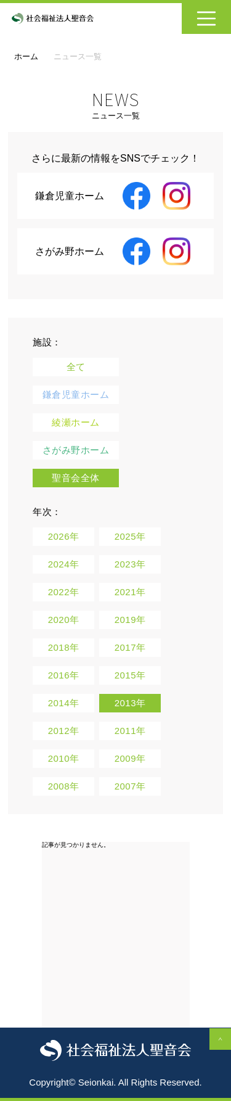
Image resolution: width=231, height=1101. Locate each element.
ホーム (26, 56)
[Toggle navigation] (206, 18)
